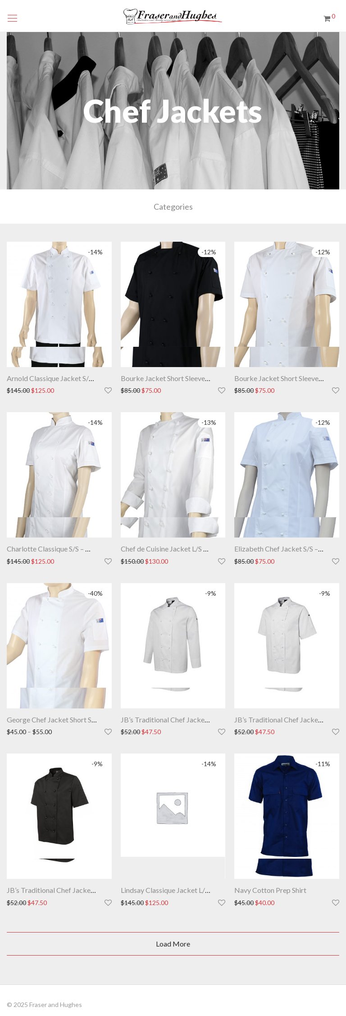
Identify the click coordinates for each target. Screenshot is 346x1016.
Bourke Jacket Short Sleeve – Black (175, 378)
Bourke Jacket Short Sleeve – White (289, 378)
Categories (173, 206)
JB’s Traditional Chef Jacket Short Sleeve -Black (81, 890)
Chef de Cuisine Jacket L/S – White (174, 548)
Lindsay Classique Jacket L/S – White (177, 890)
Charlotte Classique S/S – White (55, 548)
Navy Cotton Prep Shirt (270, 890)
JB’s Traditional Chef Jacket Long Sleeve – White (195, 719)
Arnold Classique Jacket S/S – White (62, 378)
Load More (173, 943)
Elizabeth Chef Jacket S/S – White (286, 548)
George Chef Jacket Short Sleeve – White (70, 719)
